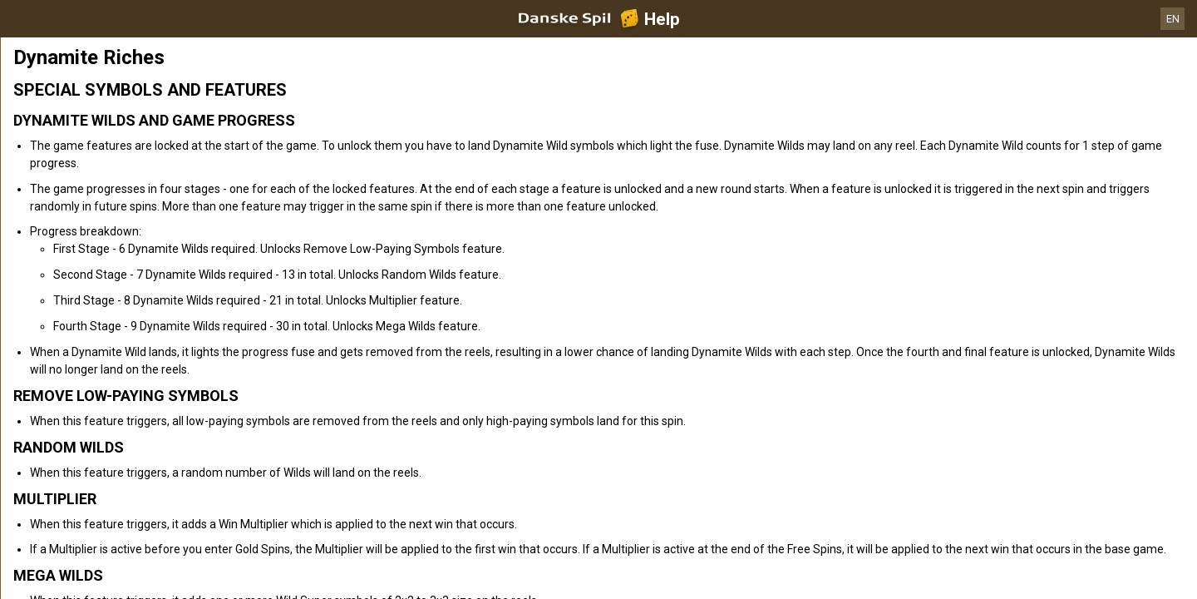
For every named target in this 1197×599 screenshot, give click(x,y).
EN (1173, 18)
